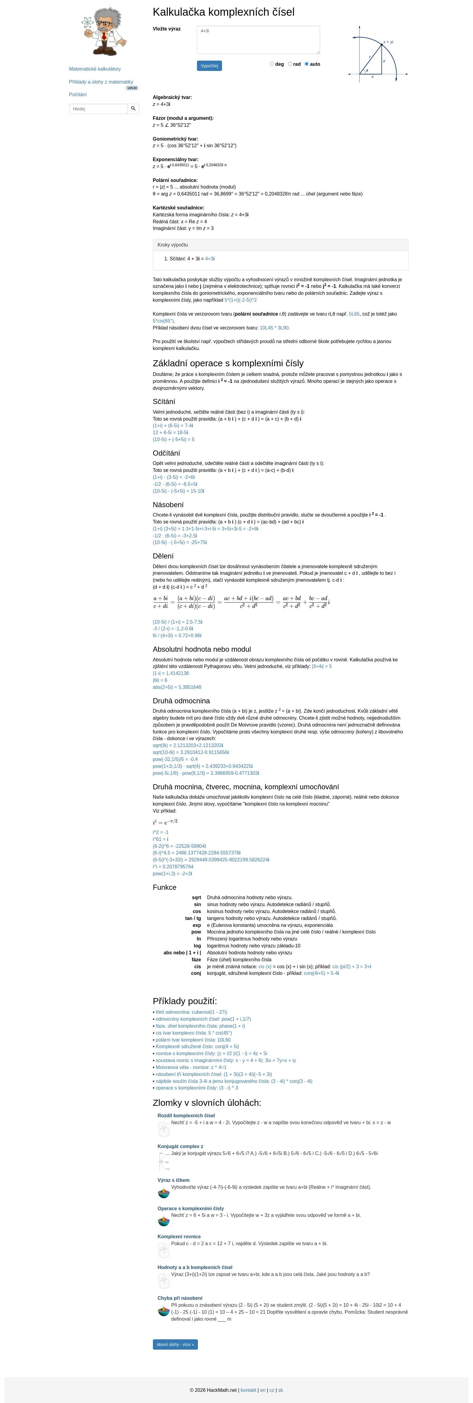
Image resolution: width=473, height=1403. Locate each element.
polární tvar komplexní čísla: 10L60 (193, 1039)
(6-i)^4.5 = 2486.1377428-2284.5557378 (197, 852)
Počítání (78, 94)
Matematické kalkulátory (95, 69)
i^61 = (161, 839)
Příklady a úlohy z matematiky (104, 84)
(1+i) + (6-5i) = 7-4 (173, 425)
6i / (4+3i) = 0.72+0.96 (177, 635)
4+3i (258, 40)
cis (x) (266, 966)
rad (294, 64)
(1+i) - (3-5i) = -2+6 (174, 477)
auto (312, 64)
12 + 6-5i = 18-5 (170, 432)
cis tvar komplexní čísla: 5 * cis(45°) (194, 1033)
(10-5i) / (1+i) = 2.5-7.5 (178, 622)
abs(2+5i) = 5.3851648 (177, 687)
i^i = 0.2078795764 (173, 866)
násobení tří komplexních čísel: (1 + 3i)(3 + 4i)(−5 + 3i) (214, 1074)
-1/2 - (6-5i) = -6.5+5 (175, 484)
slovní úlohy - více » (175, 1344)
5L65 (354, 314)
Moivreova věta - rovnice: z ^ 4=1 (191, 1067)
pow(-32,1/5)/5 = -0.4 (175, 759)
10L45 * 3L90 (274, 327)
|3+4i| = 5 (322, 666)
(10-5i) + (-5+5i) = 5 (174, 439)
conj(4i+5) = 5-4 (321, 973)
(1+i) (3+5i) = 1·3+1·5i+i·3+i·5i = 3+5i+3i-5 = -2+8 (206, 528)
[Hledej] (133, 109)
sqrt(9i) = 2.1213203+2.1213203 (188, 745)
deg (277, 64)
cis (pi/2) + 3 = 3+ (351, 966)
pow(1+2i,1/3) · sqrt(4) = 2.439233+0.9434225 (203, 766)
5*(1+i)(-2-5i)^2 (241, 300)
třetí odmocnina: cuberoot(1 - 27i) (191, 1012)
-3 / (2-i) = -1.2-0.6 (173, 628)
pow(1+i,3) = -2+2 (172, 873)
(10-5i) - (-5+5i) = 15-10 (179, 491)
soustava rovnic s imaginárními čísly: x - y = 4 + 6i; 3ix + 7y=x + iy (226, 1060)
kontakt (248, 1390)
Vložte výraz (167, 28)
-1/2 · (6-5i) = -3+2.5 (175, 535)
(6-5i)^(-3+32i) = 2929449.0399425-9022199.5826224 (211, 859)
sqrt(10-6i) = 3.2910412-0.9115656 (191, 752)
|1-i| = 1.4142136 (171, 673)
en (262, 1390)
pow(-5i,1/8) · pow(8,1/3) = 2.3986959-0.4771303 (206, 773)
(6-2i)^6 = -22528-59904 (179, 846)
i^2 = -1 (161, 832)
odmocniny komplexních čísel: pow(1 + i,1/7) (203, 1019)
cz (271, 1390)
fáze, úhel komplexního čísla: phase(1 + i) (200, 1026)
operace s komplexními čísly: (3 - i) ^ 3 (197, 1087)
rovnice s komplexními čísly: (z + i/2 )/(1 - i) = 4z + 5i (211, 1053)
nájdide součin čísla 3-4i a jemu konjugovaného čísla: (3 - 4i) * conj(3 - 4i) (234, 1081)
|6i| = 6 (160, 680)
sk (280, 1390)
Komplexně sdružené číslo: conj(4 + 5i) (197, 1046)
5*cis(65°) (163, 320)
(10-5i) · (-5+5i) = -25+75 (180, 542)
